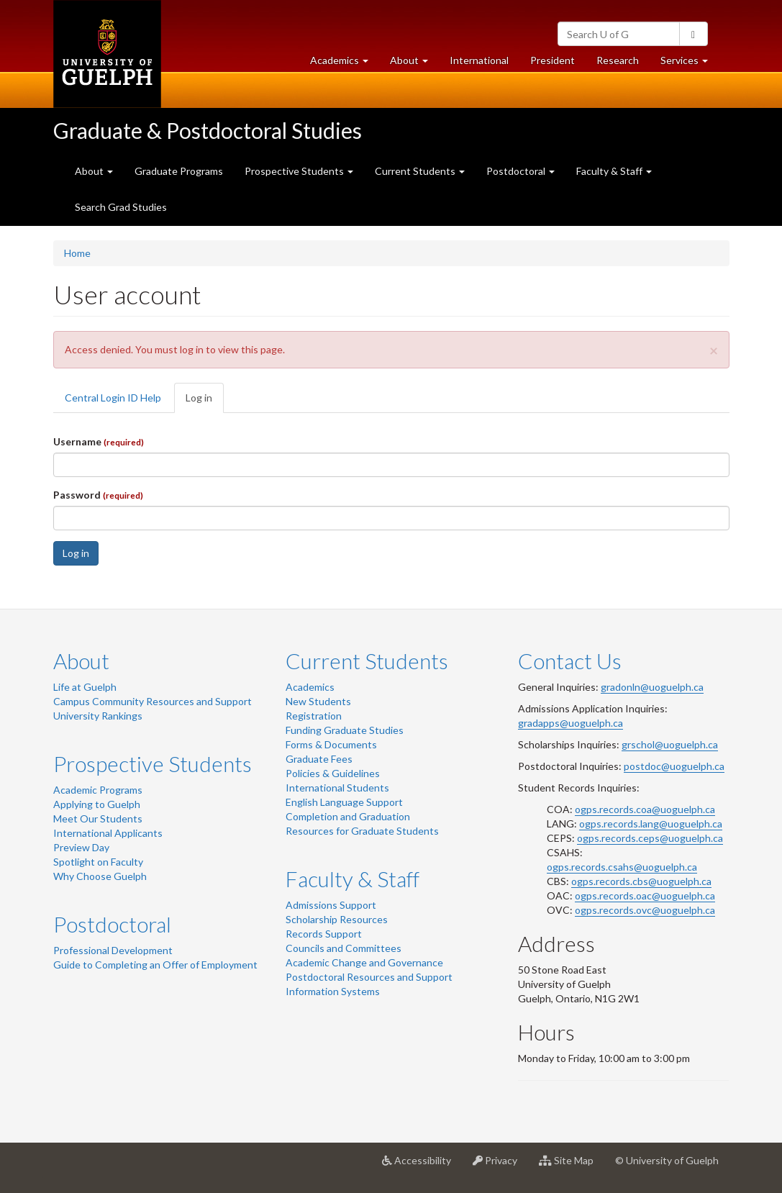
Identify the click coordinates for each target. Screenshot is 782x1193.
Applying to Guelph (96, 804)
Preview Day (81, 847)
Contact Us (570, 660)
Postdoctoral (112, 924)
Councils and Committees (343, 948)
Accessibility (422, 1166)
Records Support (324, 933)
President (552, 60)
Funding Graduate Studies (345, 730)
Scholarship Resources (337, 919)
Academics (310, 687)
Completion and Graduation (348, 816)
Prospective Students (152, 763)
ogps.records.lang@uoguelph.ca (650, 823)
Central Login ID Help (113, 397)
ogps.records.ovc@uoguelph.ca (645, 910)
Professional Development (113, 950)
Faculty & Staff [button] (614, 171)
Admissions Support (331, 905)
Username (98, 441)
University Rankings (97, 715)
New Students (318, 701)
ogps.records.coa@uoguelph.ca (645, 809)
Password (98, 495)
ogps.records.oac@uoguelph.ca (645, 895)
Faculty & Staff (352, 879)
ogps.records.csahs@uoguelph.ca (622, 867)
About (81, 660)
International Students (337, 787)
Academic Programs (97, 790)
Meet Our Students (97, 818)
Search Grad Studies (121, 207)
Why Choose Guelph (100, 876)
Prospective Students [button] (299, 171)
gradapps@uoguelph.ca (570, 723)
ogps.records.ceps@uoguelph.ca (650, 838)
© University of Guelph (667, 1160)
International (479, 60)
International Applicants (108, 833)
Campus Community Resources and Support (152, 701)
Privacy (500, 1166)
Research (623, 64)
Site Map (571, 1166)
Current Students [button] (420, 171)
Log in (205, 402)
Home (77, 253)
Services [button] (689, 64)
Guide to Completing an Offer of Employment (155, 964)
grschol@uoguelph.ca (670, 744)
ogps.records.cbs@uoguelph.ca (641, 881)
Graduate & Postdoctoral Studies (207, 130)
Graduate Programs (179, 171)
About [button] (414, 64)
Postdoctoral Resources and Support (369, 977)
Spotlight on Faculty (98, 862)
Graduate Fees (319, 759)
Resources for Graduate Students (362, 831)
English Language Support (344, 802)
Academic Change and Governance (364, 962)
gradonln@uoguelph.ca (652, 687)
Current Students (367, 660)
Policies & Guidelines (333, 773)
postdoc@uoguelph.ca (674, 766)
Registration (314, 715)
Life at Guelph (85, 687)
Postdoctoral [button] (520, 171)
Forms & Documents (331, 744)
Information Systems (333, 991)
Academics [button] (344, 64)
